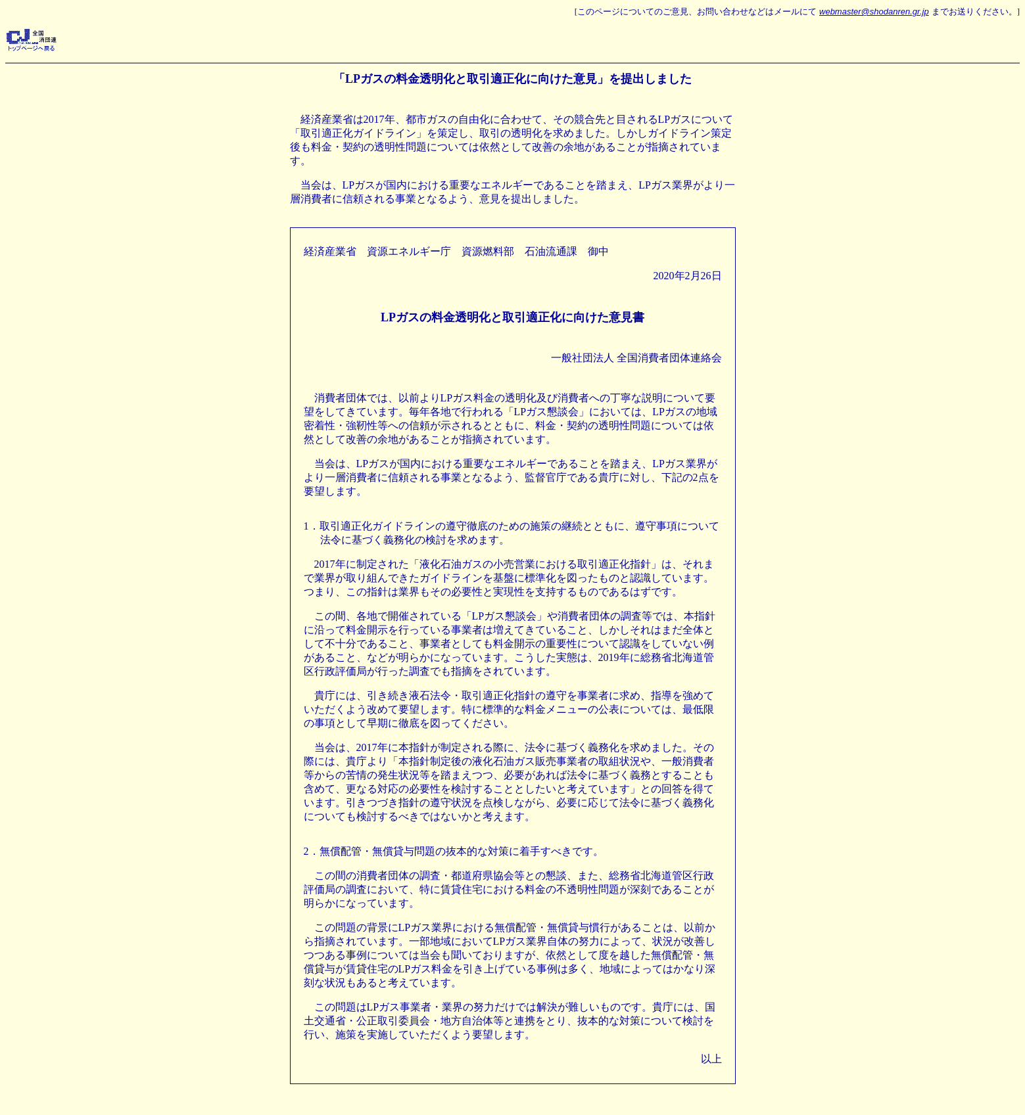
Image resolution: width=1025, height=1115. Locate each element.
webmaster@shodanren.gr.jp (874, 11)
